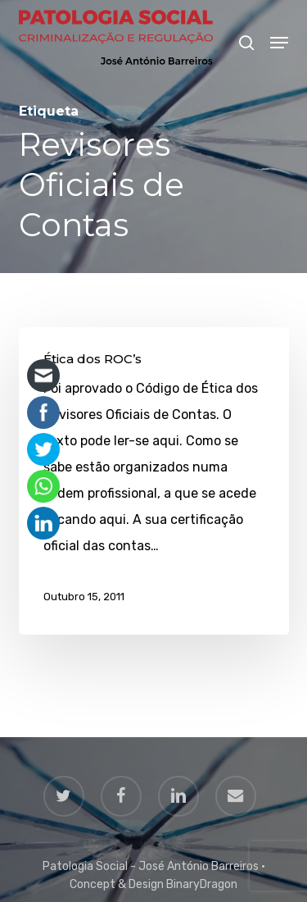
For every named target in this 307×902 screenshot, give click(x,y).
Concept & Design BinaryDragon (153, 884)
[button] (279, 42)
